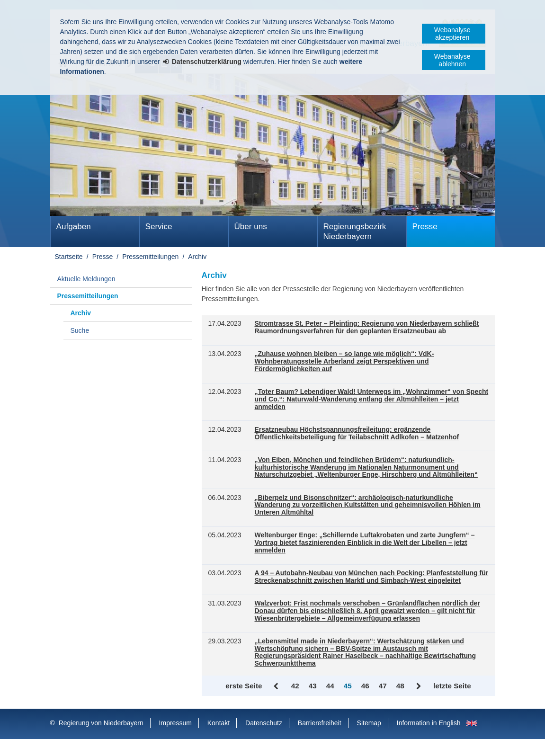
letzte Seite (452, 686)
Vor (419, 686)
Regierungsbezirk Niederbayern (354, 231)
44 (330, 686)
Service (158, 226)
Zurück (276, 686)
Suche (80, 330)
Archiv (197, 256)
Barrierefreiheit (319, 723)
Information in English (429, 723)
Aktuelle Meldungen (86, 279)
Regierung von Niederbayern (101, 723)
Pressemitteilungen (150, 256)
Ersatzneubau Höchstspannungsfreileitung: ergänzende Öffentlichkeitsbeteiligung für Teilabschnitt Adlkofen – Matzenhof (357, 433)
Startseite (69, 256)
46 (365, 686)
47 (383, 686)
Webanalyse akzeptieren (452, 33)
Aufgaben (73, 226)
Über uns (250, 226)
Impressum (175, 723)
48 (400, 686)
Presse (425, 226)
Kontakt (218, 723)
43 (313, 686)
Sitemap (369, 723)
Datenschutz (263, 723)
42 (295, 686)
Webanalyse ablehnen (452, 60)
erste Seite (243, 686)
